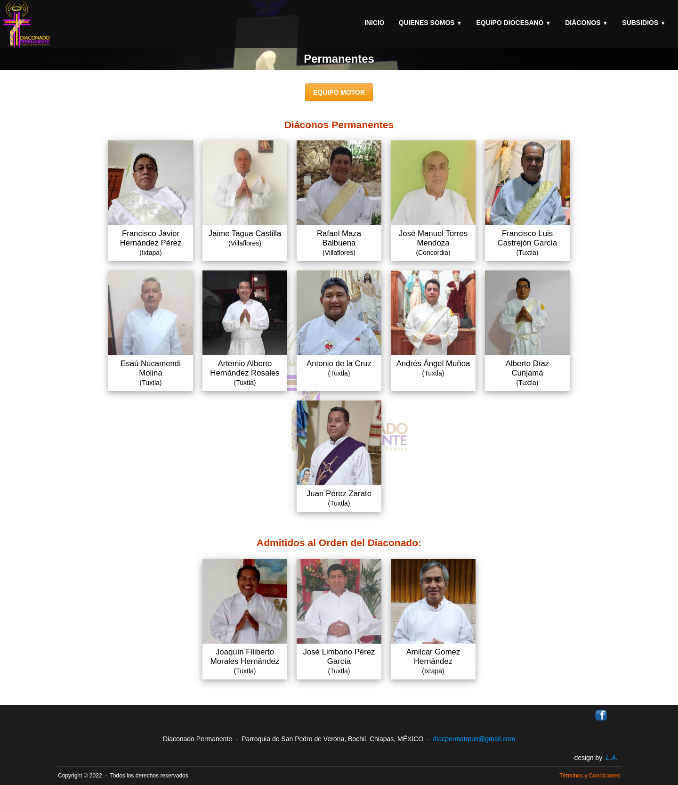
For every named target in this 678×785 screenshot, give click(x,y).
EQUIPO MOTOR (339, 92)
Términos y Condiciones (589, 775)
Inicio (374, 22)
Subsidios (644, 22)
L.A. (612, 757)
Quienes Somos (430, 22)
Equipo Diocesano (513, 22)
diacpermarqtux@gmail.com (474, 739)
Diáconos (586, 22)
